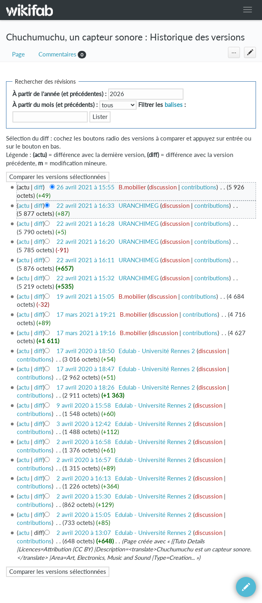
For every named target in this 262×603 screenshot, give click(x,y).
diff (38, 187)
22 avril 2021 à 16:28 (85, 223)
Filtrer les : (162, 104)
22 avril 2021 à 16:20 (85, 241)
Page (18, 54)
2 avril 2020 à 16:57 (83, 459)
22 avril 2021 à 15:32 (85, 278)
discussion (163, 187)
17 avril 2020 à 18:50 (85, 351)
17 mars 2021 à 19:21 (86, 314)
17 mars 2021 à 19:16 (86, 333)
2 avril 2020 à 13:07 (83, 532)
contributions (198, 187)
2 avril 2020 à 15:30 (83, 496)
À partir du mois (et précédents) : (55, 104)
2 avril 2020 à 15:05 (83, 514)
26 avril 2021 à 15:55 (85, 187)
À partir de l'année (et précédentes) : (59, 93)
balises (174, 104)
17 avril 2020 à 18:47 (85, 369)
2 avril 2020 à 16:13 (83, 478)
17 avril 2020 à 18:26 (85, 387)
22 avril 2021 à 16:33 (85, 205)
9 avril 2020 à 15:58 (83, 405)
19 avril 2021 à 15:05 (85, 296)
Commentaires (57, 54)
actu (23, 205)
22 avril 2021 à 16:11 (85, 260)
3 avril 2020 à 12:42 (83, 423)
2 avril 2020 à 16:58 (83, 441)
